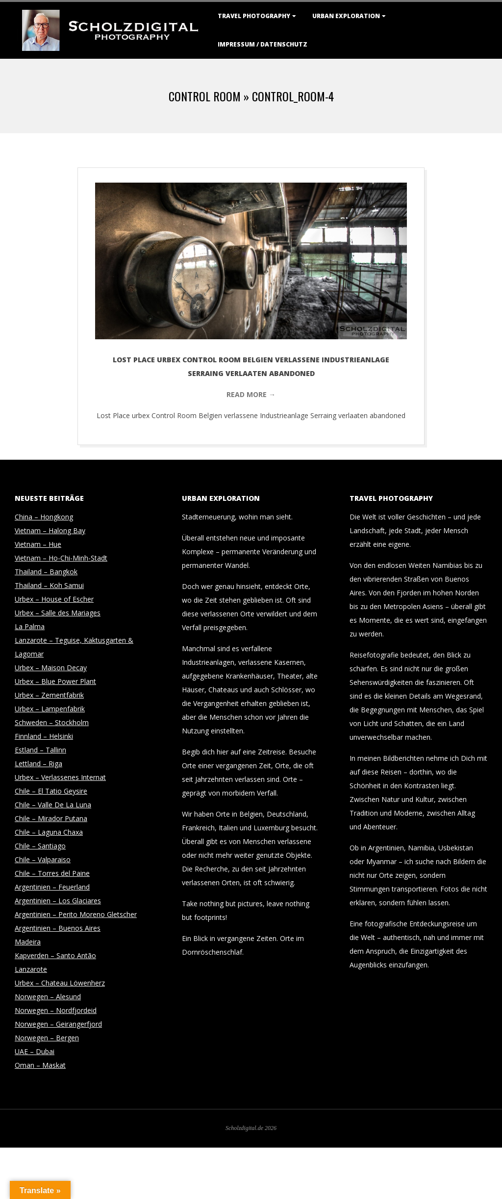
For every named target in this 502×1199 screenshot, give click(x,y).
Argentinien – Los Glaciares (58, 900)
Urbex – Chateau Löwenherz (60, 982)
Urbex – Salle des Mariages (57, 612)
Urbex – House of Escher (54, 599)
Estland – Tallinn (40, 749)
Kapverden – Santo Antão (55, 955)
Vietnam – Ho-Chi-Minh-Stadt (61, 558)
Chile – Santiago (40, 845)
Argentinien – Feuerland (52, 887)
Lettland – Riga (38, 763)
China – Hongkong (44, 516)
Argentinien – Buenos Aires (57, 928)
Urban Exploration (346, 16)
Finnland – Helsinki (44, 736)
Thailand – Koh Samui (49, 585)
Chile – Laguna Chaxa (49, 832)
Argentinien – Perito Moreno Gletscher (76, 914)
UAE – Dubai (34, 1051)
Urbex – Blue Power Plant (55, 681)
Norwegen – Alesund (48, 996)
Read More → (251, 394)
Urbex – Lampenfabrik (50, 708)
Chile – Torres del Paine (52, 873)
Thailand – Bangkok (46, 571)
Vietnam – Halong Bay (50, 530)
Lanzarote (31, 969)
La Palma (30, 626)
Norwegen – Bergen (47, 1037)
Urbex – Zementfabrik (49, 695)
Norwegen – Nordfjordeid (56, 1010)
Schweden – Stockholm (52, 722)
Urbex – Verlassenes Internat (60, 777)
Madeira (28, 941)
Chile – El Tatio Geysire (51, 791)
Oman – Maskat (40, 1065)
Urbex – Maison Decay (51, 667)
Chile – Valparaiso (43, 859)
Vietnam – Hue (38, 544)
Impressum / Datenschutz (262, 44)
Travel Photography (254, 16)
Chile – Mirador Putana (51, 818)
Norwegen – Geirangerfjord (58, 1024)
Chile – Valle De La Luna (53, 804)
